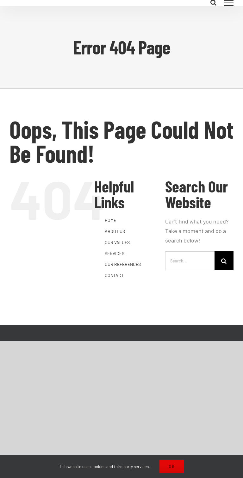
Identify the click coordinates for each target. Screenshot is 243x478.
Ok (172, 466)
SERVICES (114, 253)
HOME (110, 220)
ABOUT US (115, 231)
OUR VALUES (117, 242)
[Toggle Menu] (229, 3)
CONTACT (114, 275)
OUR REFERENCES (123, 264)
